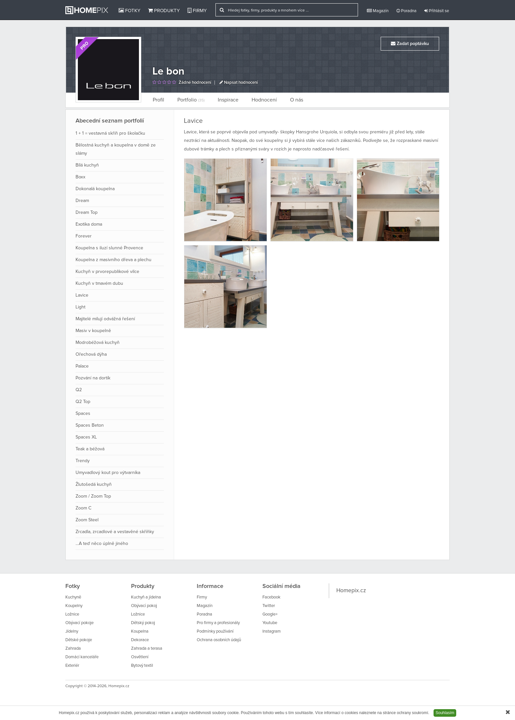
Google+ (270, 614)
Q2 (79, 390)
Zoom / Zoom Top (93, 496)
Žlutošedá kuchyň (94, 484)
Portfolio (191, 99)
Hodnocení (264, 99)
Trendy (83, 461)
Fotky (129, 10)
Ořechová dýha (91, 354)
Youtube (269, 623)
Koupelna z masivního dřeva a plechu (113, 260)
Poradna (406, 11)
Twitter (268, 606)
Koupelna (139, 631)
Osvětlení (139, 657)
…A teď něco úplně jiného (102, 543)
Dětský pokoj (143, 623)
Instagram (271, 631)
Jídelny (71, 631)
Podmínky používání (215, 631)
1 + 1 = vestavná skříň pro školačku (110, 133)
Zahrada (73, 648)
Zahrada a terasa (146, 648)
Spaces (83, 413)
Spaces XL (86, 437)
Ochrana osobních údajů (219, 640)
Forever (84, 236)
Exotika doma (89, 224)
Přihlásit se (436, 11)
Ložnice (72, 614)
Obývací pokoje (79, 623)
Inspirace (228, 99)
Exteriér (72, 666)
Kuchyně (73, 597)
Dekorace (140, 640)
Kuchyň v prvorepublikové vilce (107, 271)
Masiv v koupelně (93, 330)
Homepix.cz (351, 591)
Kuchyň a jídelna (146, 597)
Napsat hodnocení (238, 82)
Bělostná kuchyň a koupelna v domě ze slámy (116, 149)
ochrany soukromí (412, 712)
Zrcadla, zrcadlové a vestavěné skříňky (115, 531)
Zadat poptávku (410, 43)
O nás (296, 99)
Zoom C (83, 508)
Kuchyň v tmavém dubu (99, 283)
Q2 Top (83, 401)
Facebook (271, 597)
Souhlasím (445, 712)
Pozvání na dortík (93, 378)
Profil (158, 99)
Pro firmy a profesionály (218, 623)
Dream (82, 200)
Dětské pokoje (78, 640)
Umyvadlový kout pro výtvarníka (108, 472)
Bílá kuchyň (87, 165)
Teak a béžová (90, 449)
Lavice (82, 295)
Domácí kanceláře (82, 657)
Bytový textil (142, 666)
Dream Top (87, 212)
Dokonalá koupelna (95, 189)
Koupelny (73, 606)
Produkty (164, 10)
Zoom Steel (87, 520)
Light (80, 307)
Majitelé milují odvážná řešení (105, 319)
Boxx (80, 177)
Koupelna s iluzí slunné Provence (109, 248)
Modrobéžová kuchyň (98, 342)
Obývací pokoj (144, 606)
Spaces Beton (90, 425)
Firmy (197, 10)
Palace (82, 366)
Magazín (378, 11)
